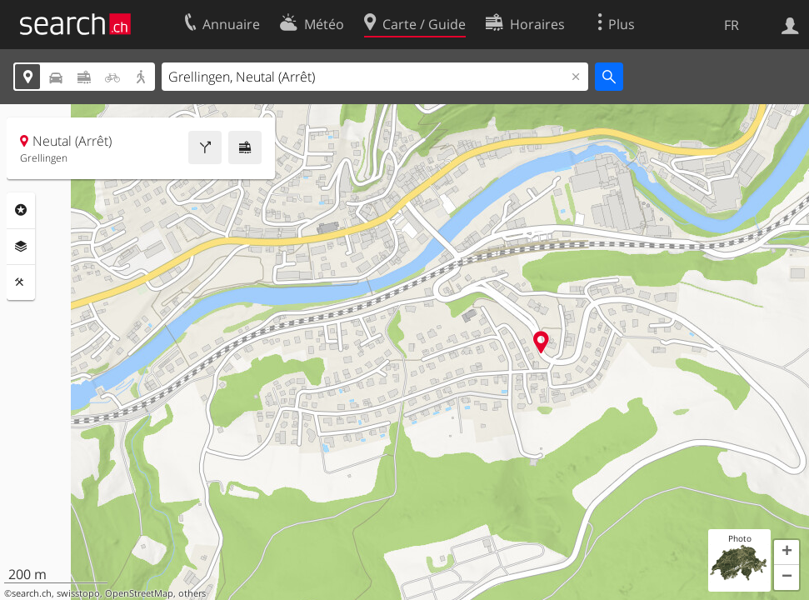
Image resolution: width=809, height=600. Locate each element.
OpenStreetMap (139, 593)
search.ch (32, 593)
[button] (786, 552)
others (192, 593)
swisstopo (78, 593)
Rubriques (21, 210)
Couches (21, 246)
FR (731, 25)
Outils (21, 282)
